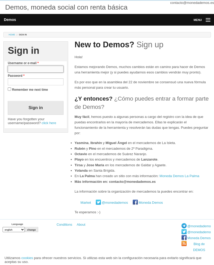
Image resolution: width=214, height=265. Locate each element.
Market (86, 203)
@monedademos (115, 203)
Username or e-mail (23, 63)
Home (12, 35)
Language (17, 224)
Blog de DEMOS (199, 247)
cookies (27, 258)
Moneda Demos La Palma (179, 176)
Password (16, 76)
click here (49, 123)
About (81, 224)
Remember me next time (30, 90)
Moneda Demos (151, 203)
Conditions (64, 224)
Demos (10, 20)
